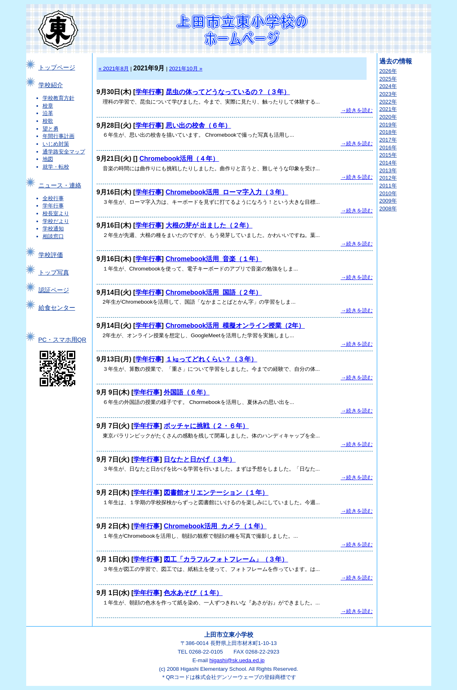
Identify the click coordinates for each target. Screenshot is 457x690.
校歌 (48, 121)
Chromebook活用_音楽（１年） (214, 258)
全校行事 (53, 198)
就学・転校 (56, 167)
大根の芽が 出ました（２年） (209, 225)
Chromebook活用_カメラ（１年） (215, 526)
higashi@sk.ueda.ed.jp (237, 660)
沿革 (48, 113)
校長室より (56, 213)
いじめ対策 (56, 144)
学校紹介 (50, 85)
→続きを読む (357, 110)
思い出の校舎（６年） (198, 125)
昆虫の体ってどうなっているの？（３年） (228, 91)
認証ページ (53, 290)
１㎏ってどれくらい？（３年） (211, 359)
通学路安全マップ (64, 152)
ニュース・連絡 (59, 185)
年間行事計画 (58, 136)
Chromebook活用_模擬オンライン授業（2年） (235, 325)
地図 (48, 159)
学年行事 (53, 206)
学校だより (56, 221)
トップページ (56, 67)
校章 (48, 106)
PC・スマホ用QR (62, 339)
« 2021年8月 (114, 68)
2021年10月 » (186, 68)
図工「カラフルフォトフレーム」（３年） (226, 559)
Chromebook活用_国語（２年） (214, 292)
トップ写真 (53, 272)
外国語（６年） (186, 392)
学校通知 (53, 228)
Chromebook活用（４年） (179, 158)
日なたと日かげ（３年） (200, 459)
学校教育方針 (58, 98)
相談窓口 (53, 236)
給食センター (56, 307)
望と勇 (51, 129)
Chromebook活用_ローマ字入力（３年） (227, 192)
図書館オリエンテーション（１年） (216, 492)
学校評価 (50, 255)
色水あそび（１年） (193, 592)
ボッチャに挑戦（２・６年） (206, 425)
